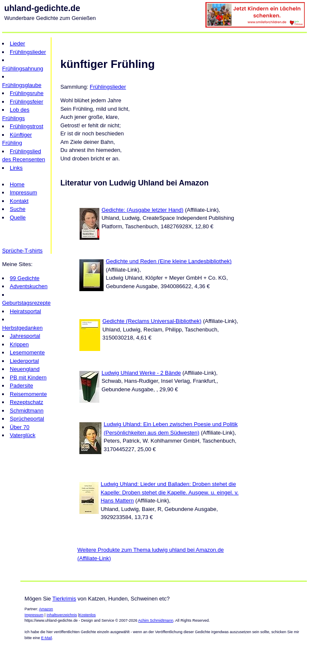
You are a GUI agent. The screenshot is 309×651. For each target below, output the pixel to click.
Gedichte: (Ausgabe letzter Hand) (142, 210)
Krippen (19, 344)
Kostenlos (87, 615)
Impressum (23, 192)
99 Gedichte (24, 278)
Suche (17, 209)
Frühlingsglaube (22, 85)
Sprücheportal (27, 418)
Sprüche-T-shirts (22, 250)
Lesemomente (27, 352)
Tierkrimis (64, 598)
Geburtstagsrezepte (26, 303)
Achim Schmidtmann (156, 620)
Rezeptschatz (26, 402)
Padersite (21, 385)
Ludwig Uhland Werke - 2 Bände (141, 373)
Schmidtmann (26, 410)
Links (16, 168)
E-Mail (46, 638)
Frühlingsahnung (22, 68)
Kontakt (19, 201)
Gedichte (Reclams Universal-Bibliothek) (151, 321)
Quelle (18, 217)
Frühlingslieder (28, 52)
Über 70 (19, 427)
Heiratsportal (25, 311)
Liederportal (24, 361)
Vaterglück (22, 435)
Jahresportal (25, 336)
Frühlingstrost (26, 126)
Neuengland (24, 369)
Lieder (17, 43)
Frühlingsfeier (26, 101)
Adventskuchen (29, 286)
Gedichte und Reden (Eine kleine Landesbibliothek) (168, 261)
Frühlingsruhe (27, 93)
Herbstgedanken (22, 328)
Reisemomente (28, 394)
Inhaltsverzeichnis (62, 615)
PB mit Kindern (28, 377)
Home (17, 184)
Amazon (46, 609)
